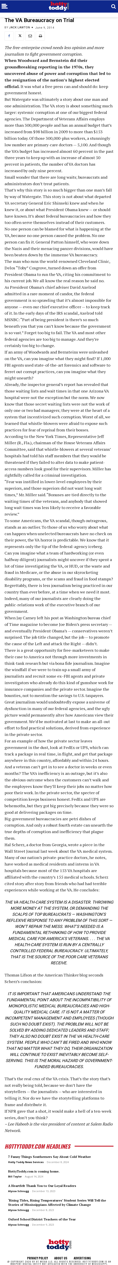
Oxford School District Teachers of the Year (42, 1219)
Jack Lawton (19, 27)
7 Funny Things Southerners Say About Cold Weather (49, 1157)
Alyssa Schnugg (18, 1191)
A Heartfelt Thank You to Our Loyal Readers (42, 1186)
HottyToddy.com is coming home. (33, 1171)
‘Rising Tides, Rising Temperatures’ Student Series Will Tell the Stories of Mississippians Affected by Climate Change (57, 1202)
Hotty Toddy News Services (26, 1162)
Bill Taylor (15, 1176)
